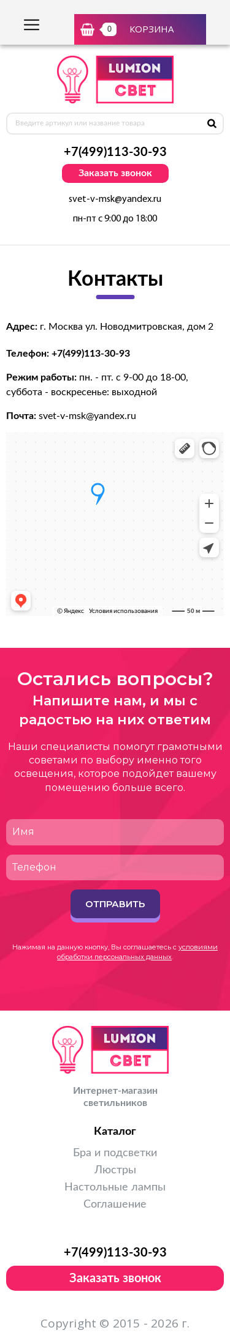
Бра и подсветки (115, 1153)
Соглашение (115, 1204)
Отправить (115, 904)
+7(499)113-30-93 (115, 152)
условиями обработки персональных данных (137, 951)
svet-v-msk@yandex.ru (115, 199)
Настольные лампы (115, 1187)
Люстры (115, 1170)
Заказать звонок (115, 173)
